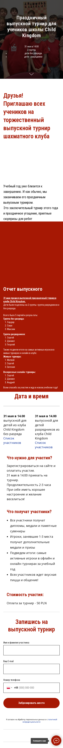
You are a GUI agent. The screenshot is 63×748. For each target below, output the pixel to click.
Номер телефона (11, 680)
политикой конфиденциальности (40, 720)
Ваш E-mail (8, 661)
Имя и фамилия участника (16, 642)
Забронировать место (39, 703)
